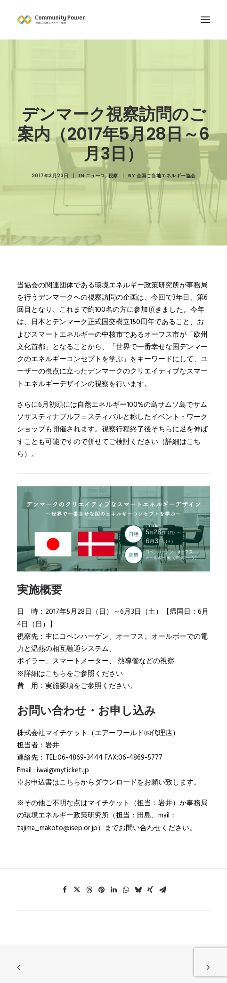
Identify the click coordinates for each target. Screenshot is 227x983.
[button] (64, 844)
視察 (113, 153)
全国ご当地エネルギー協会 (166, 153)
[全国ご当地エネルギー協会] (113, 20)
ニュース (95, 153)
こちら (55, 628)
